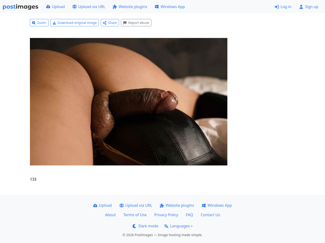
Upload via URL (88, 6)
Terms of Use (135, 214)
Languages (177, 226)
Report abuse (136, 22)
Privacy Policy (166, 214)
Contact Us (210, 214)
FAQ (189, 214)
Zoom (39, 22)
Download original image (75, 22)
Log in (283, 6)
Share (110, 22)
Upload (55, 6)
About (110, 214)
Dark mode (145, 226)
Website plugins (130, 6)
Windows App (170, 6)
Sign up (308, 6)
